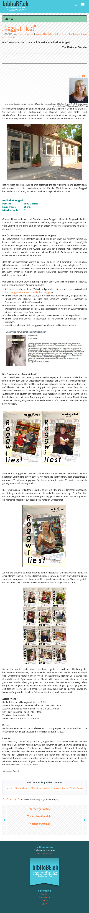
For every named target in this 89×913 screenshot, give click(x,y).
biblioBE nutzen (15, 68)
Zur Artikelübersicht (39, 816)
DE (83, 75)
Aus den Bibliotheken (16, 788)
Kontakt (44, 894)
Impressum (44, 897)
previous (4, 820)
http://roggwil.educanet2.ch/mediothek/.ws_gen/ (28, 292)
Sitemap (44, 900)
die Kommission (44, 853)
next (84, 820)
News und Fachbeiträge (21, 27)
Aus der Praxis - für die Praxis (68, 788)
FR (78, 75)
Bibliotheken (13, 37)
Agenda (9, 48)
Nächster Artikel (40, 823)
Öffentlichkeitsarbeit (40, 788)
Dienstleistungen (16, 58)
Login (44, 904)
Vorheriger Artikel (40, 809)
